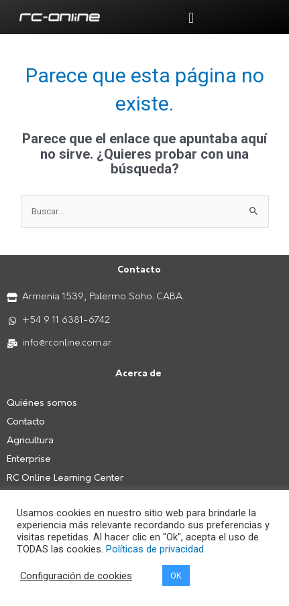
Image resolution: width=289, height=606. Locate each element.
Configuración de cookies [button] (76, 576)
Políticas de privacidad (155, 549)
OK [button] (176, 576)
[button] (190, 18)
